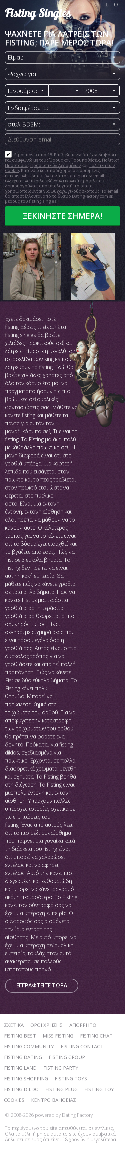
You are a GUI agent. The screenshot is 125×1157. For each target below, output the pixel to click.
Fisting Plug (61, 1089)
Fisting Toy (99, 1089)
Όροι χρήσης (46, 1024)
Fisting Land (20, 1067)
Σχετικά (14, 1024)
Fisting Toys (71, 1078)
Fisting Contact (82, 1046)
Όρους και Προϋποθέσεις (74, 160)
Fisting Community (29, 1046)
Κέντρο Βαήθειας (53, 1099)
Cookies (14, 1099)
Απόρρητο (82, 1024)
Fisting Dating (23, 1057)
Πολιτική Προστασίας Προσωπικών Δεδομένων (62, 162)
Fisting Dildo (21, 1089)
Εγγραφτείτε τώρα (41, 985)
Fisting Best (20, 1035)
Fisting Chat (96, 1035)
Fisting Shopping (26, 1078)
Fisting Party (60, 1067)
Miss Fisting (58, 1035)
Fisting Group (67, 1057)
